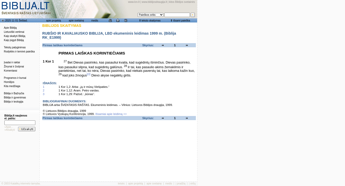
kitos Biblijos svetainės (182, 2)
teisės (121, 183)
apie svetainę (76, 20)
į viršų (192, 183)
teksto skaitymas (151, 20)
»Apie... (8, 127)
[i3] (88, 74)
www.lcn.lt (134, 2)
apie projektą (53, 20)
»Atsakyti (9, 129)
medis (94, 20)
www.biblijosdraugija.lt (154, 2)
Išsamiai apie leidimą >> (111, 113)
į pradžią (181, 183)
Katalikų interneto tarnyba (25, 183)
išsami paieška (181, 20)
